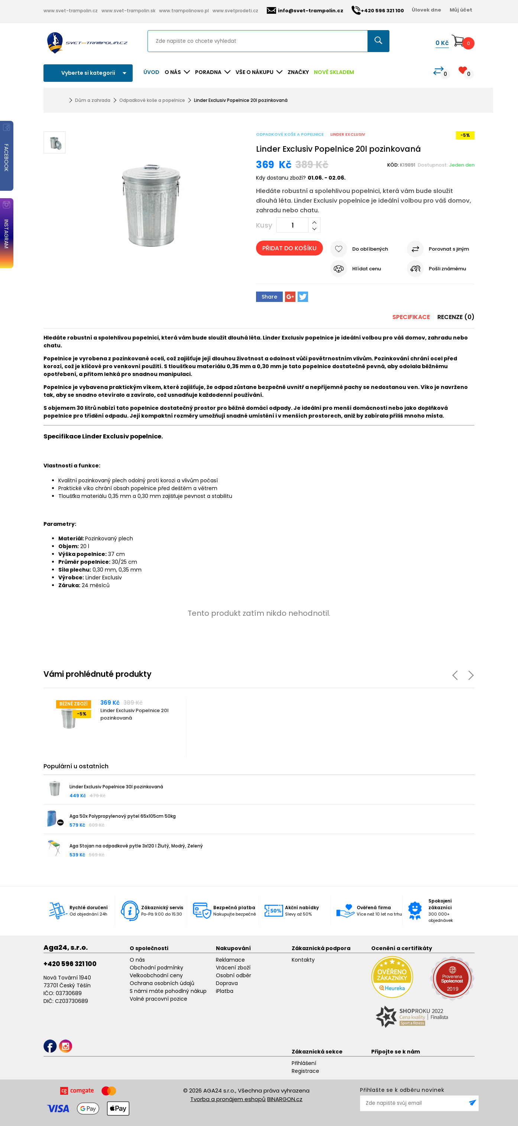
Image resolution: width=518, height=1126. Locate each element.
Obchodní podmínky (156, 967)
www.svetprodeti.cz (235, 10)
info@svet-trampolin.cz (305, 10)
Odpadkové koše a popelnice (152, 100)
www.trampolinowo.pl (184, 10)
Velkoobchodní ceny (156, 975)
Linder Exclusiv (347, 134)
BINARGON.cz (284, 1099)
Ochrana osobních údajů (162, 983)
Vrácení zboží (233, 967)
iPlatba (224, 991)
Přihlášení (304, 1063)
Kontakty (303, 959)
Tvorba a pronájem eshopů (228, 1099)
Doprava (227, 983)
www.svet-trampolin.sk (128, 10)
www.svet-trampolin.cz (70, 10)
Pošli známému (447, 268)
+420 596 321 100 (70, 963)
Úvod (151, 72)
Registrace (305, 1071)
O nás (137, 959)
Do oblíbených (370, 248)
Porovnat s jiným (449, 248)
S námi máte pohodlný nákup (168, 991)
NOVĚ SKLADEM (334, 72)
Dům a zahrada (92, 100)
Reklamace (230, 959)
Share (269, 296)
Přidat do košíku (289, 248)
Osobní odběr (233, 975)
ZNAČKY (298, 72)
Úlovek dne (426, 9)
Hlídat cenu (366, 268)
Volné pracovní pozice (158, 999)
